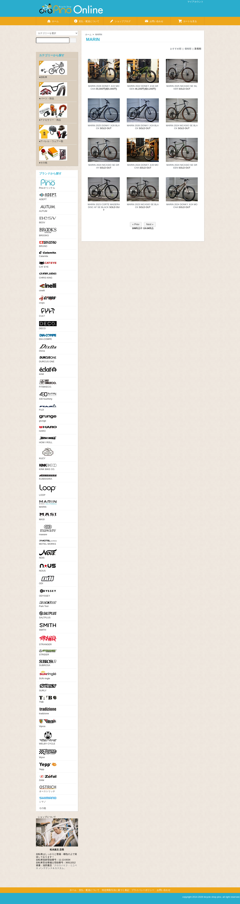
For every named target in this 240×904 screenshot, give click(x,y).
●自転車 (53, 69)
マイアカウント (193, 1)
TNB (48, 699)
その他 (42, 808)
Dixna (48, 348)
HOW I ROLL (48, 440)
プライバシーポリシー (142, 890)
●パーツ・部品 (53, 91)
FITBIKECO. (48, 383)
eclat (48, 371)
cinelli (48, 287)
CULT (48, 312)
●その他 (53, 155)
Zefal (48, 777)
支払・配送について (86, 20)
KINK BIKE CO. (48, 467)
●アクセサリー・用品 (53, 112)
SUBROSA (48, 663)
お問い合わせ (153, 20)
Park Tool (48, 604)
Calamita (48, 254)
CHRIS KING (48, 275)
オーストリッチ (48, 789)
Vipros (48, 723)
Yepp (48, 766)
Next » (149, 224)
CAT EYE (48, 264)
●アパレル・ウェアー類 (53, 134)
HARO (48, 429)
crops (48, 300)
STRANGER (48, 640)
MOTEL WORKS (48, 542)
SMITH (48, 627)
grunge (48, 418)
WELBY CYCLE (48, 738)
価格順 (188, 48)
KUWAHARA (48, 477)
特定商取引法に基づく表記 (115, 890)
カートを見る (187, 20)
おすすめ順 (175, 48)
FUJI (48, 407)
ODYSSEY (48, 593)
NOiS (48, 554)
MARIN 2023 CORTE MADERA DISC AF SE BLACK (104, 206)
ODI (48, 580)
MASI (48, 516)
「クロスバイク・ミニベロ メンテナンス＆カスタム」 (56, 866)
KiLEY (48, 454)
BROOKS (48, 232)
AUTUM (48, 208)
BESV (48, 220)
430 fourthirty (48, 396)
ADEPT (48, 197)
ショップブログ (120, 20)
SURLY (48, 688)
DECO (48, 325)
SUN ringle (48, 675)
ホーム (53, 20)
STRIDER (48, 653)
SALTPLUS (48, 615)
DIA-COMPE (48, 337)
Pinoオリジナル (48, 184)
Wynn (48, 754)
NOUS (48, 567)
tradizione (48, 711)
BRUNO (48, 244)
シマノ (48, 800)
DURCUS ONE (48, 359)
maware (48, 530)
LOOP (48, 490)
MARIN (98, 34)
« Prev (135, 224)
